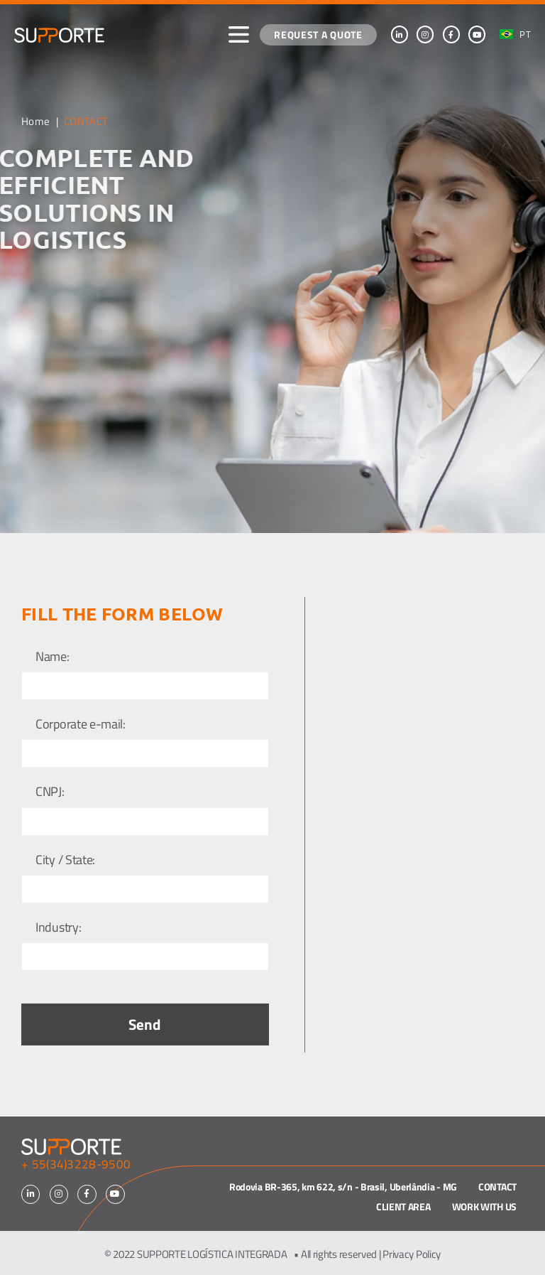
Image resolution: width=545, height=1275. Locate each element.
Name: (52, 657)
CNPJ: (50, 792)
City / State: (65, 860)
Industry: (58, 928)
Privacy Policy (411, 1254)
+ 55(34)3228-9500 (76, 1164)
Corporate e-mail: (80, 724)
